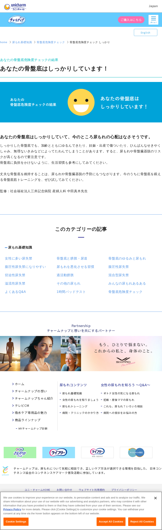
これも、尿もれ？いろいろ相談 (123, 406)
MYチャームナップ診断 (33, 428)
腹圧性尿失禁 (118, 266)
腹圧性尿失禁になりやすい (25, 266)
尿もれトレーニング (75, 406)
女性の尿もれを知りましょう (80, 400)
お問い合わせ (64, 489)
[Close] (155, 501)
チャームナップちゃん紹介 (34, 398)
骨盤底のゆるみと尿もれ (127, 258)
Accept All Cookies (111, 524)
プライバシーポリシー (124, 489)
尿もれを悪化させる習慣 (75, 266)
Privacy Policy (12, 512)
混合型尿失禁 (118, 275)
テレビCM (22, 405)
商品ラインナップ (28, 420)
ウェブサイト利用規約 (92, 489)
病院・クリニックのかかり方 (80, 413)
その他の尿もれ (69, 283)
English (146, 32)
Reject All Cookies (142, 524)
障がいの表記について (109, 493)
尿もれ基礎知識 (20, 247)
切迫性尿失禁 (15, 275)
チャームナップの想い (31, 391)
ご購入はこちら (131, 20)
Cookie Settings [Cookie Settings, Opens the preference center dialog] (16, 524)
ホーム (19, 384)
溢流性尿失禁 (15, 283)
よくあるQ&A (15, 291)
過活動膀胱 (65, 275)
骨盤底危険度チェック (125, 291)
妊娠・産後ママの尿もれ (119, 400)
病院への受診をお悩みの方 (120, 413)
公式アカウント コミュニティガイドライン (65, 493)
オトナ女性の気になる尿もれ (122, 393)
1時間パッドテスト (71, 291)
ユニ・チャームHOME (37, 489)
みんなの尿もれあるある (127, 283)
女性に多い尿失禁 (18, 258)
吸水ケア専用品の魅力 (31, 412)
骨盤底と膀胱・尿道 (72, 258)
